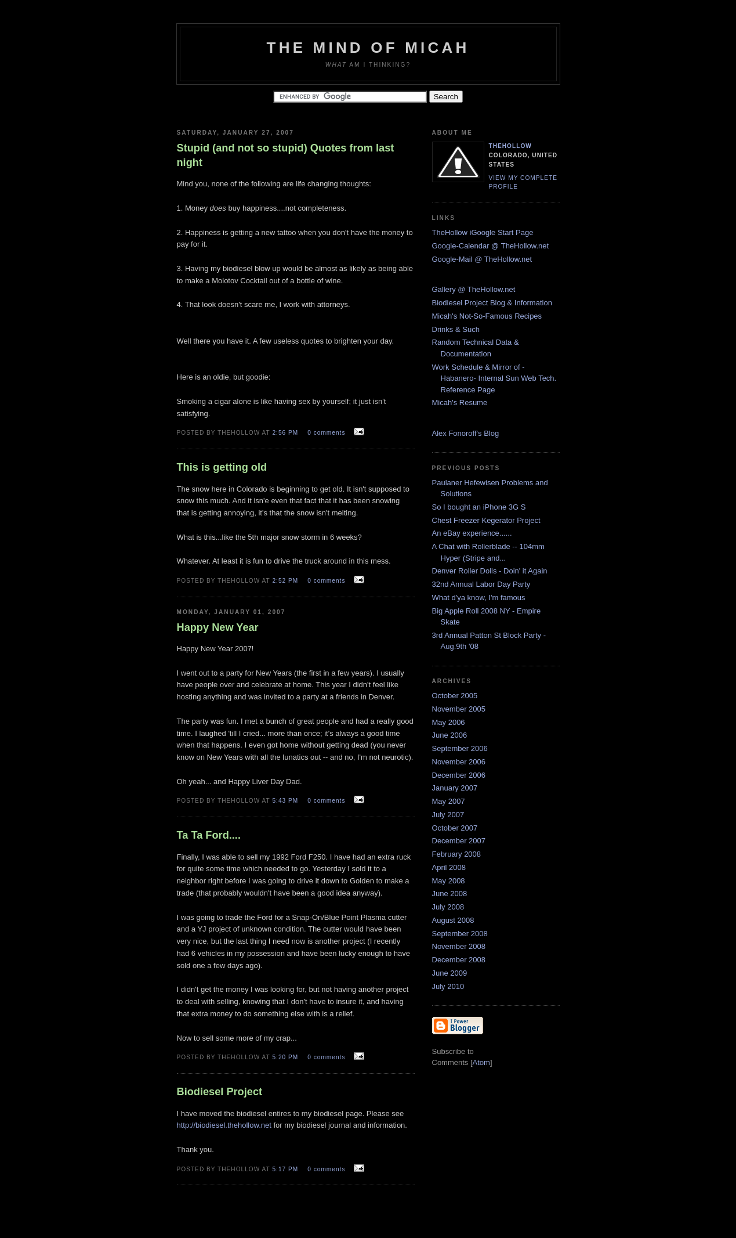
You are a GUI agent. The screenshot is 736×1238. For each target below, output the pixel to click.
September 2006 (460, 748)
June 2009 (449, 973)
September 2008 (460, 933)
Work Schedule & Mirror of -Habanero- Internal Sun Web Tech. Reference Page (494, 378)
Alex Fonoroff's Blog (465, 433)
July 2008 (448, 907)
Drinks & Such (456, 329)
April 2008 (449, 867)
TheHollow (510, 146)
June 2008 (449, 893)
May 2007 (448, 801)
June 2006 (449, 735)
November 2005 (459, 709)
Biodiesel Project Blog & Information (492, 302)
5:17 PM (286, 1169)
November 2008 (459, 946)
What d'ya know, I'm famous (478, 597)
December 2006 (459, 775)
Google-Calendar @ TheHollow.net (490, 245)
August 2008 (453, 920)
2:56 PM (286, 432)
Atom (481, 1062)
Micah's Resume (460, 402)
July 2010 (448, 986)
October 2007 (455, 828)
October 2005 (455, 695)
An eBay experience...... (472, 533)
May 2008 (448, 880)
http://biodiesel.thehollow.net (224, 1125)
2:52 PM (286, 581)
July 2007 (448, 814)
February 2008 (456, 854)
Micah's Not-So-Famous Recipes (487, 316)
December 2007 (459, 840)
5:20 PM (286, 1057)
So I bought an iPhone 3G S (479, 507)
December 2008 (459, 959)
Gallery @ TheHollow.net (474, 289)
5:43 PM (286, 800)
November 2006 (459, 761)
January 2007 (455, 788)
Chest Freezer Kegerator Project (486, 520)
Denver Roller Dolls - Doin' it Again (490, 570)
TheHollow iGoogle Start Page (483, 232)
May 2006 (448, 722)
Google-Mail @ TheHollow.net (482, 259)
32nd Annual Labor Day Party (481, 584)
